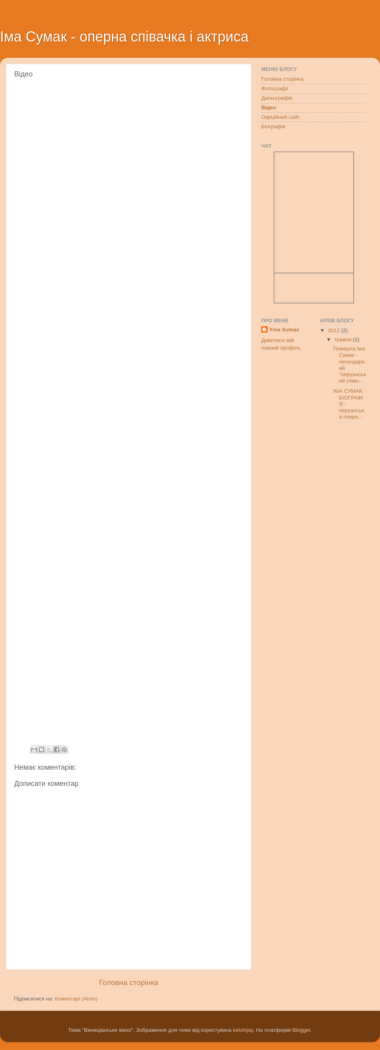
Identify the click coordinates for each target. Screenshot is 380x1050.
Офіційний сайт (280, 117)
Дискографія (276, 98)
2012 (334, 330)
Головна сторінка (128, 982)
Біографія (273, 126)
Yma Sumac (284, 330)
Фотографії (275, 88)
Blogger (302, 1030)
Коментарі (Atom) (76, 999)
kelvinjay (243, 1030)
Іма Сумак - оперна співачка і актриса (124, 37)
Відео (268, 107)
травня (343, 339)
